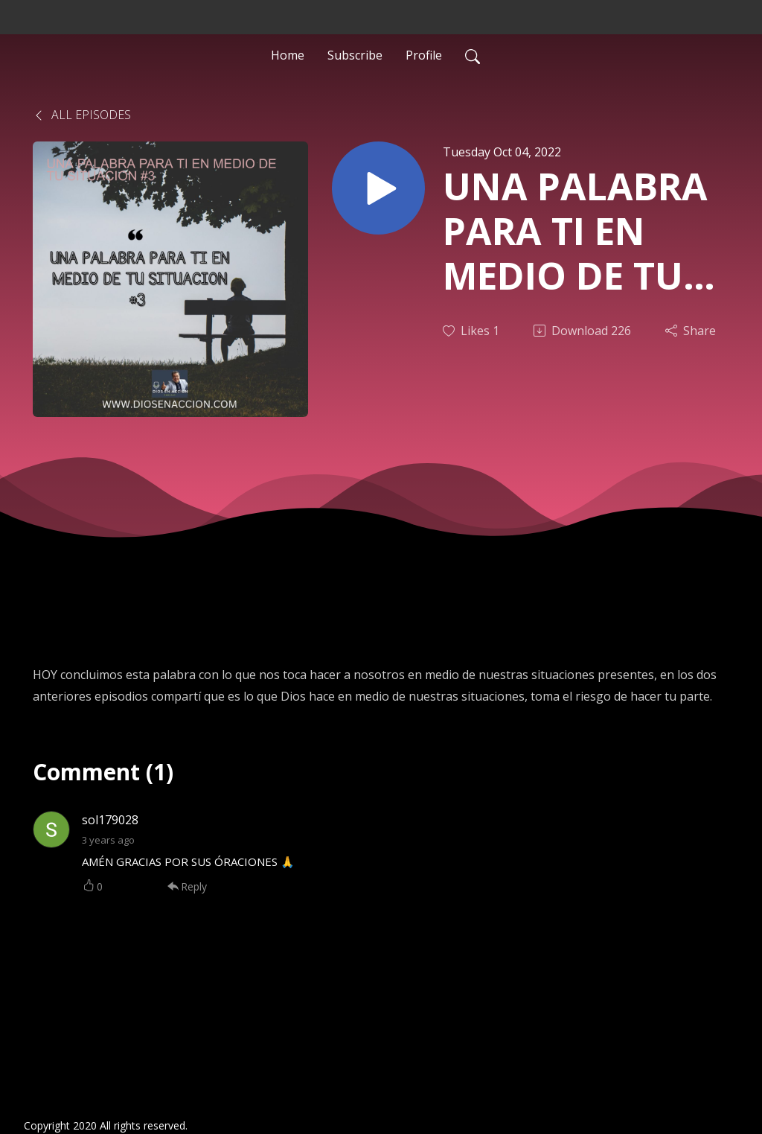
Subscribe (354, 55)
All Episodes (82, 114)
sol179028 (110, 820)
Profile (424, 55)
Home (287, 55)
